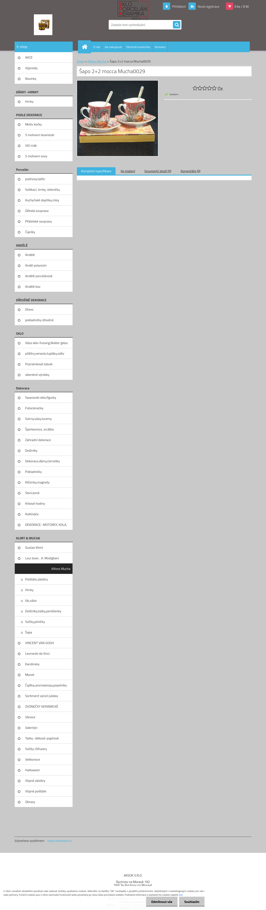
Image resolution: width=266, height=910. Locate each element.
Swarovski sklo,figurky (40, 397)
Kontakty (160, 47)
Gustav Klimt (34, 547)
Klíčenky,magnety (37, 482)
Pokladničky (33, 471)
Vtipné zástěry (35, 780)
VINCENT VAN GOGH (39, 642)
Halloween (32, 769)
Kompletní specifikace (96, 170)
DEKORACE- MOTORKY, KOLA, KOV (46, 526)
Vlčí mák (31, 145)
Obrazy (30, 801)
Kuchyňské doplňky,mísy (42, 200)
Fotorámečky (34, 408)
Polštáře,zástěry (36, 579)
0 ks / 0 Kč (241, 6)
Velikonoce (32, 759)
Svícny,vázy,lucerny (38, 418)
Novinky (30, 78)
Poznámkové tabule (39, 364)
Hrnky (29, 101)
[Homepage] (86, 47)
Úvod (80, 61)
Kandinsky (32, 664)
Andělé (30, 254)
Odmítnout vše (161, 901)
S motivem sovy (36, 156)
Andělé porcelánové (38, 275)
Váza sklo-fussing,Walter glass (46, 342)
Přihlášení (178, 6)
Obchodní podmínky (138, 47)
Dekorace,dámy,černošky (42, 461)
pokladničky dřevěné (39, 319)
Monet (29, 674)
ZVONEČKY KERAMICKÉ (41, 706)
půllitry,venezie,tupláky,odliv (44, 353)
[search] (176, 25)
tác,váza (31, 600)
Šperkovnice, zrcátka (39, 429)
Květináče (32, 514)
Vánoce (30, 716)
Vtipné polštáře (35, 791)
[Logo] (43, 24)
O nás (96, 47)
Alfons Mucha (60, 568)
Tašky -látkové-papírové (42, 738)
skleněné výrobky (37, 374)
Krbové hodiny (35, 503)
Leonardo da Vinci (37, 653)
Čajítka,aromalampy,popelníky (46, 685)
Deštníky (31, 450)
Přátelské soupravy (38, 221)
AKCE (29, 57)
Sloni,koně (32, 492)
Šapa (28, 632)
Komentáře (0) (190, 170)
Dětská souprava (36, 210)
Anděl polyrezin (36, 265)
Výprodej (31, 67)
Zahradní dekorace (38, 439)
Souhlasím (191, 901)
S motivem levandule (39, 134)
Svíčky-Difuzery (36, 748)
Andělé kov (32, 286)
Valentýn (31, 727)
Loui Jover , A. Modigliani (42, 558)
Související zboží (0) (157, 170)
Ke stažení (128, 170)
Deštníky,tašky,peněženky (43, 611)
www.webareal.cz (59, 840)
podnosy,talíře (35, 178)
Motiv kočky (33, 124)
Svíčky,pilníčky (35, 621)
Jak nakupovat (113, 47)
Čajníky (30, 231)
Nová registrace (208, 6)
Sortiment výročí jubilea (41, 695)
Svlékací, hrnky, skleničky (42, 189)
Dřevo (29, 309)
